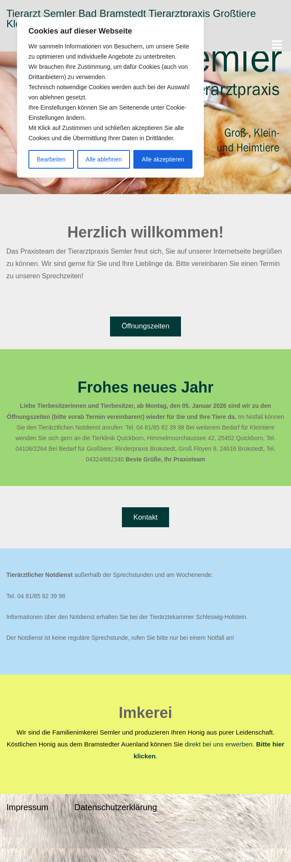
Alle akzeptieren (163, 159)
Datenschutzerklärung (115, 807)
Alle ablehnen (104, 159)
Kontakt (145, 517)
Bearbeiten (51, 159)
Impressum (27, 807)
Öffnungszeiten (145, 326)
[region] (110, 97)
